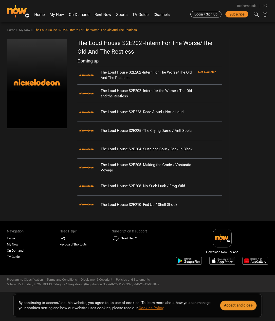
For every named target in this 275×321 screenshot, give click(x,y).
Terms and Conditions (62, 279)
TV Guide (140, 14)
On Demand (79, 14)
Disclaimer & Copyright (96, 279)
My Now (57, 14)
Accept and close (238, 305)
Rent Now (102, 14)
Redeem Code (247, 6)
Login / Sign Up (206, 14)
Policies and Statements (133, 279)
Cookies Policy (151, 308)
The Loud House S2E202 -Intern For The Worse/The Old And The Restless (85, 30)
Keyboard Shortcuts (73, 244)
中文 (265, 6)
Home (39, 14)
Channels (161, 14)
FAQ (62, 238)
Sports (122, 14)
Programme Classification (25, 279)
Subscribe (236, 14)
